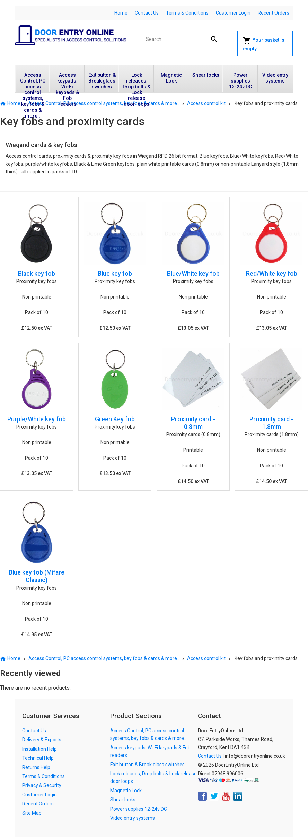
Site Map (32, 813)
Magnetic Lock (171, 78)
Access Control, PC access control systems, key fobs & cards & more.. (32, 82)
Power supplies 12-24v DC (240, 80)
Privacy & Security (41, 785)
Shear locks (205, 75)
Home (120, 13)
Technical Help (38, 758)
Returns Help (36, 767)
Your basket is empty (263, 43)
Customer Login (233, 13)
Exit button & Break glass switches (102, 80)
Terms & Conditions (187, 13)
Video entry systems (275, 78)
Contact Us (147, 13)
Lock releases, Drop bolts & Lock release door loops (136, 82)
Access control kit (206, 103)
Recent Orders (273, 13)
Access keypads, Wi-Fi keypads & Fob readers (67, 82)
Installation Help (39, 749)
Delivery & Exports (41, 739)
